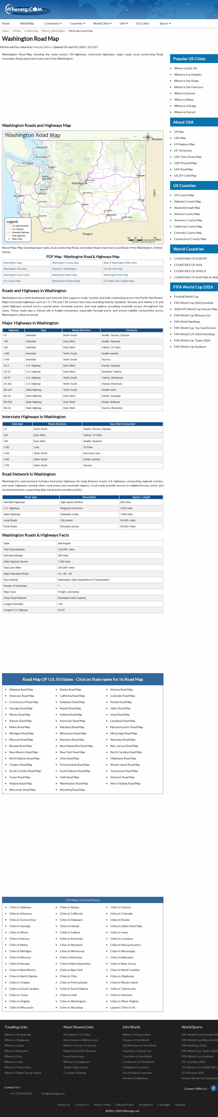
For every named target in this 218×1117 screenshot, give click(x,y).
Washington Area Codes (17, 275)
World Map (27, 23)
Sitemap (180, 1104)
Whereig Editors (42, 47)
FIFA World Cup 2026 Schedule (193, 302)
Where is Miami (183, 99)
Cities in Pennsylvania (73, 982)
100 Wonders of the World (139, 1045)
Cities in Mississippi (122, 951)
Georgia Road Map (21, 708)
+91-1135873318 (20, 1093)
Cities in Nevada (19, 963)
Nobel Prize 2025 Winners (79, 1051)
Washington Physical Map (66, 281)
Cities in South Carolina (24, 988)
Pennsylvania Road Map (75, 764)
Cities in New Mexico (22, 970)
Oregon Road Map (20, 764)
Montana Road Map (72, 739)
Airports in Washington (64, 268)
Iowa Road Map (120, 714)
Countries (76, 23)
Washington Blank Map (64, 275)
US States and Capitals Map (119, 281)
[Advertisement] (82, 92)
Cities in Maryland (71, 944)
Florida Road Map (121, 702)
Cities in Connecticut (22, 919)
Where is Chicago (185, 105)
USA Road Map (183, 169)
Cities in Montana (71, 957)
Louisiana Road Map (122, 720)
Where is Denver (184, 93)
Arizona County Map (187, 214)
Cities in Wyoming (71, 1007)
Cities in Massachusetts (125, 944)
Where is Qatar (14, 1045)
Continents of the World (138, 1061)
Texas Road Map (19, 777)
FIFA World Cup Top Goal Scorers (195, 328)
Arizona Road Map (121, 689)
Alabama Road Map (21, 689)
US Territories (183, 150)
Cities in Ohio (68, 976)
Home (5, 23)
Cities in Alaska (69, 907)
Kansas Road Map (20, 720)
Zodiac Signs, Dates (75, 1067)
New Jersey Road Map (124, 745)
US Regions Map (184, 144)
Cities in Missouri (20, 957)
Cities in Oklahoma (122, 976)
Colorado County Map (188, 232)
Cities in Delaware (71, 919)
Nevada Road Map (20, 745)
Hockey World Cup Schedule (200, 1078)
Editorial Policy (125, 1104)
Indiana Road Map (71, 714)
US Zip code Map (113, 268)
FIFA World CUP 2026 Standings (194, 334)
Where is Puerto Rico (17, 1067)
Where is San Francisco (188, 87)
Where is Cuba (13, 1061)
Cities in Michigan (20, 951)
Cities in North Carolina (125, 970)
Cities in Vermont (121, 995)
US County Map (12, 281)
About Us (64, 1104)
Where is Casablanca (76, 1061)
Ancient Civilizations (135, 1078)
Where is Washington (53, 30)
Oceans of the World (136, 1040)
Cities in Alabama (20, 907)
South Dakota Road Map (75, 771)
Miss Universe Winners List (80, 1040)
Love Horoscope (73, 1056)
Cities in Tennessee (123, 988)
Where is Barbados (16, 1051)
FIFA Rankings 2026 (194, 1045)
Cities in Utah (68, 995)
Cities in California (71, 913)
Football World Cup (186, 296)
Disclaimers (146, 1104)
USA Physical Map (185, 163)
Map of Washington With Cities (120, 262)
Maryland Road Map (72, 727)
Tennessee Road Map (124, 771)
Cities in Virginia (19, 1001)
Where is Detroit (184, 112)
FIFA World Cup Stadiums (190, 346)
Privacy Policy (102, 1104)
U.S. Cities (142, 23)
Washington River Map (116, 275)
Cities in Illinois (18, 932)
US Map (17, 30)
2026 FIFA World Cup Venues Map (195, 309)
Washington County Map (65, 262)
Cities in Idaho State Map (126, 926)
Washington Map (13, 262)
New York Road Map (72, 752)
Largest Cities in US (122, 1007)
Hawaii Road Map (70, 708)
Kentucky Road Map (72, 720)
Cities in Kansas (19, 938)
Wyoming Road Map (72, 789)
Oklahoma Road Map (123, 758)
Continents (52, 23)
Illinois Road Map (20, 714)
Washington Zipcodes (15, 268)
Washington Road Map (74, 783)
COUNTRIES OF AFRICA (190, 271)
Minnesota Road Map (73, 733)
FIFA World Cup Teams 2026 (192, 340)
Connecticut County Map (190, 239)
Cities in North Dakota (23, 976)
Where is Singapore (16, 1040)
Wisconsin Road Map (22, 789)
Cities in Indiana (70, 932)
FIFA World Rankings (187, 321)
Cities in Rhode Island (124, 982)
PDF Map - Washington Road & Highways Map (82, 256)
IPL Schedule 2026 (193, 1061)
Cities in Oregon (19, 982)
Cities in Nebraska (121, 957)
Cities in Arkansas (20, 913)
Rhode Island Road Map (125, 764)
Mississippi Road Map (123, 733)
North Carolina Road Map (126, 752)
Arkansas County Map (188, 220)
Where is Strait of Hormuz (79, 1045)
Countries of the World (137, 1056)
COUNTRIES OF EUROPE (190, 258)
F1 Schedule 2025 (193, 1072)
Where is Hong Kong (17, 1034)
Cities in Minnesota (72, 951)
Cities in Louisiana (121, 938)
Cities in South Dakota (74, 988)
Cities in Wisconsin (21, 1007)
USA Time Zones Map (188, 156)
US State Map (31, 30)
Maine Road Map (19, 727)
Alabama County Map (187, 201)
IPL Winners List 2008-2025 (199, 1067)
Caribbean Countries (136, 1067)
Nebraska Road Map (122, 739)
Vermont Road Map (122, 777)
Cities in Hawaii (69, 926)
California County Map (188, 226)
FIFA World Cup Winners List (192, 315)
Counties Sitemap (74, 1072)
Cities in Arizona (120, 907)
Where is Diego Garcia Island (22, 1072)
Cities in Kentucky (71, 938)
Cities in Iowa (118, 932)
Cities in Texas (18, 995)
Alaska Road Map (70, 689)
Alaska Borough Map (187, 207)
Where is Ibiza (13, 1056)
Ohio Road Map (69, 758)
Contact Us (82, 1104)
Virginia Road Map (20, 783)
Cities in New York (71, 970)
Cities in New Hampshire (75, 963)
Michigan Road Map (21, 733)
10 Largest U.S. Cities (77, 1034)
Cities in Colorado (121, 913)
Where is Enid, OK (185, 68)
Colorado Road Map (122, 695)
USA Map (180, 138)
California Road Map (72, 695)
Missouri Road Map (21, 739)
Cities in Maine (18, 944)
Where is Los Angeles (188, 74)
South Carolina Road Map (25, 771)
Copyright (164, 1104)
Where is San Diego (186, 80)
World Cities (101, 23)
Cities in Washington (73, 1001)
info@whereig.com (53, 1093)
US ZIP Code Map (185, 175)
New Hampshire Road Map (76, 745)
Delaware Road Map (72, 702)
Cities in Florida (120, 919)
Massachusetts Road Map (126, 727)
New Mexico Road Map (23, 752)
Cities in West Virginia (124, 1001)
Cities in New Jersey (123, 963)
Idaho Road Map (120, 708)
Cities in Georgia (19, 926)
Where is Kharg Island (137, 1034)
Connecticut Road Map (23, 702)
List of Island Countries (137, 1072)
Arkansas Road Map (21, 695)
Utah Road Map (69, 777)
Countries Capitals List (137, 1051)
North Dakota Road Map (24, 758)
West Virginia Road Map (125, 783)
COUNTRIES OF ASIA (188, 264)
